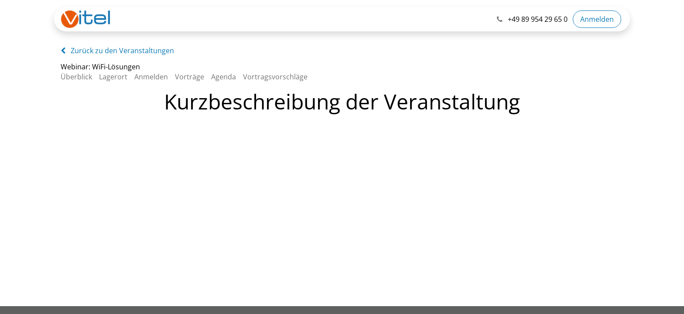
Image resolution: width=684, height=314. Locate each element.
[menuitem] (80, 77)
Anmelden (597, 19)
